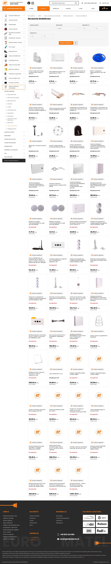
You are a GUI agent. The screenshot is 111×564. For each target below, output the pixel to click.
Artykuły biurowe (10, 51)
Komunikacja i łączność (11, 150)
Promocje (56, 8)
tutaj (84, 557)
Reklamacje (59, 523)
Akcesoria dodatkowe (12, 125)
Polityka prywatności (62, 518)
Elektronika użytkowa (11, 69)
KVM (5, 153)
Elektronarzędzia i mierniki (13, 42)
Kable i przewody (10, 29)
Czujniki (9, 107)
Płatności (59, 520)
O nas (80, 8)
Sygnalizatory (10, 113)
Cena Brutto (85, 25)
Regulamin (59, 516)
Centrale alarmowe (11, 110)
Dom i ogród (9, 47)
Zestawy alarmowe (11, 94)
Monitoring (7, 135)
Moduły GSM (10, 122)
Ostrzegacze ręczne (11, 128)
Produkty (43, 8)
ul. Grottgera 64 (34, 537)
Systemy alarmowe (9, 91)
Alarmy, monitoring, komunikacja (11, 87)
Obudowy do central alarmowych (12, 119)
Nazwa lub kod (34, 25)
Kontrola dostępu (9, 132)
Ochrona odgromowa (12, 78)
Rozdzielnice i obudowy (12, 38)
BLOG (93, 8)
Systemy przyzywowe (10, 143)
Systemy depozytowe (10, 139)
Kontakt (68, 8)
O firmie (31, 8)
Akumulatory (10, 116)
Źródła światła (10, 24)
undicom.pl (104, 562)
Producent (59, 25)
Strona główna (34, 516)
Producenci (33, 523)
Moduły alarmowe (11, 100)
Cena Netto (33, 33)
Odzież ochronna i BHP (12, 65)
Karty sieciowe (8, 157)
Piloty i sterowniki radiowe (13, 97)
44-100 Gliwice (34, 540)
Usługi (32, 520)
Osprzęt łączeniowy (11, 60)
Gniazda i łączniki (10, 20)
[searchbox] (67, 28)
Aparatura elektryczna (12, 15)
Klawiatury (9, 103)
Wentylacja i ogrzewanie (12, 74)
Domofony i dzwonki (11, 83)
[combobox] (68, 28)
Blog (31, 525)
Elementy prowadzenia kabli (12, 33)
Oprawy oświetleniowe (12, 56)
